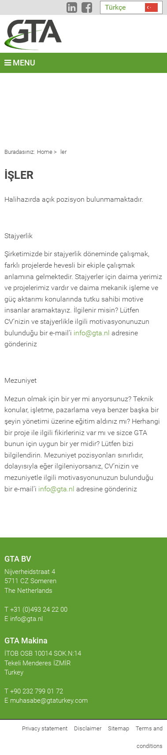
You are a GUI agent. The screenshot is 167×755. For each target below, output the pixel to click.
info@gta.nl (92, 333)
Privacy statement (44, 728)
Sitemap (118, 728)
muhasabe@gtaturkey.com (49, 700)
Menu (19, 62)
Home (44, 152)
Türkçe (115, 7)
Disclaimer (87, 728)
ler (63, 152)
